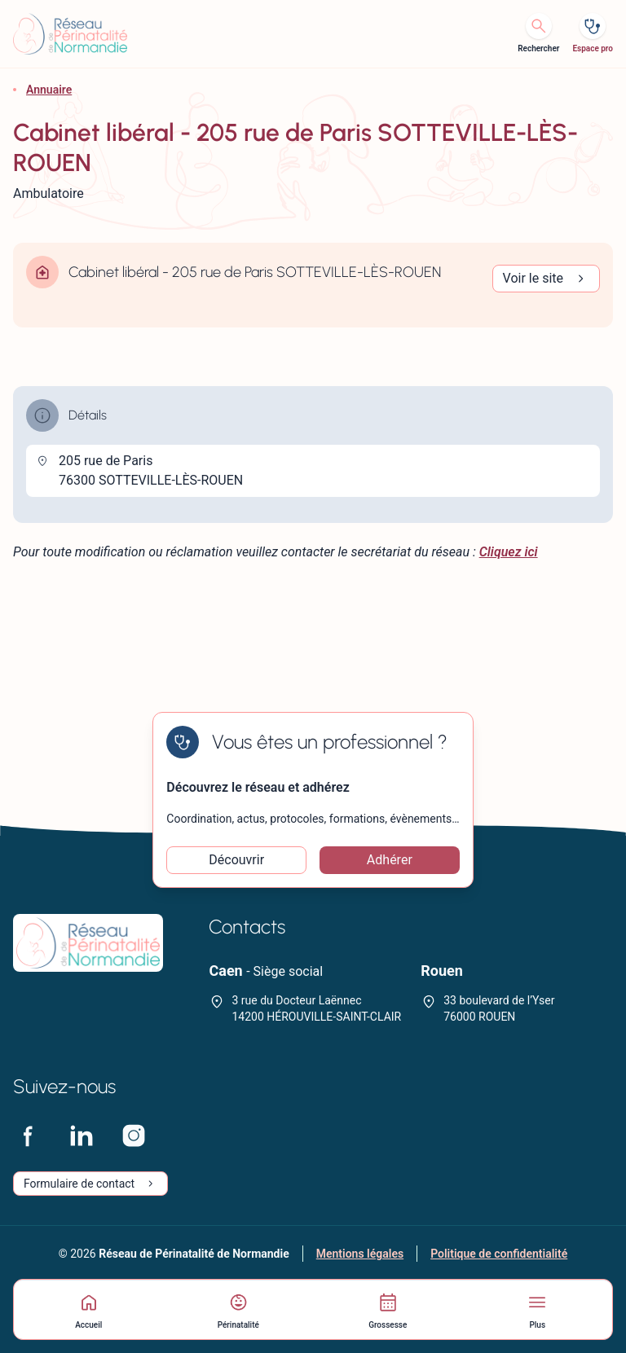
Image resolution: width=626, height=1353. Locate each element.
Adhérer (389, 860)
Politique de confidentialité (498, 1253)
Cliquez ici (508, 552)
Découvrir (236, 860)
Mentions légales (359, 1253)
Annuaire (49, 89)
